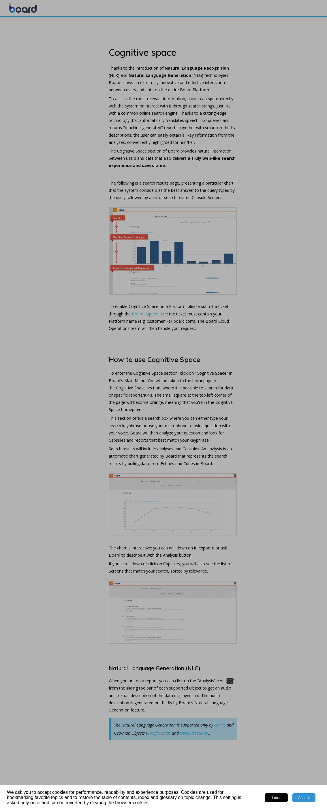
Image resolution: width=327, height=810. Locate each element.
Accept (304, 798)
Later (276, 798)
